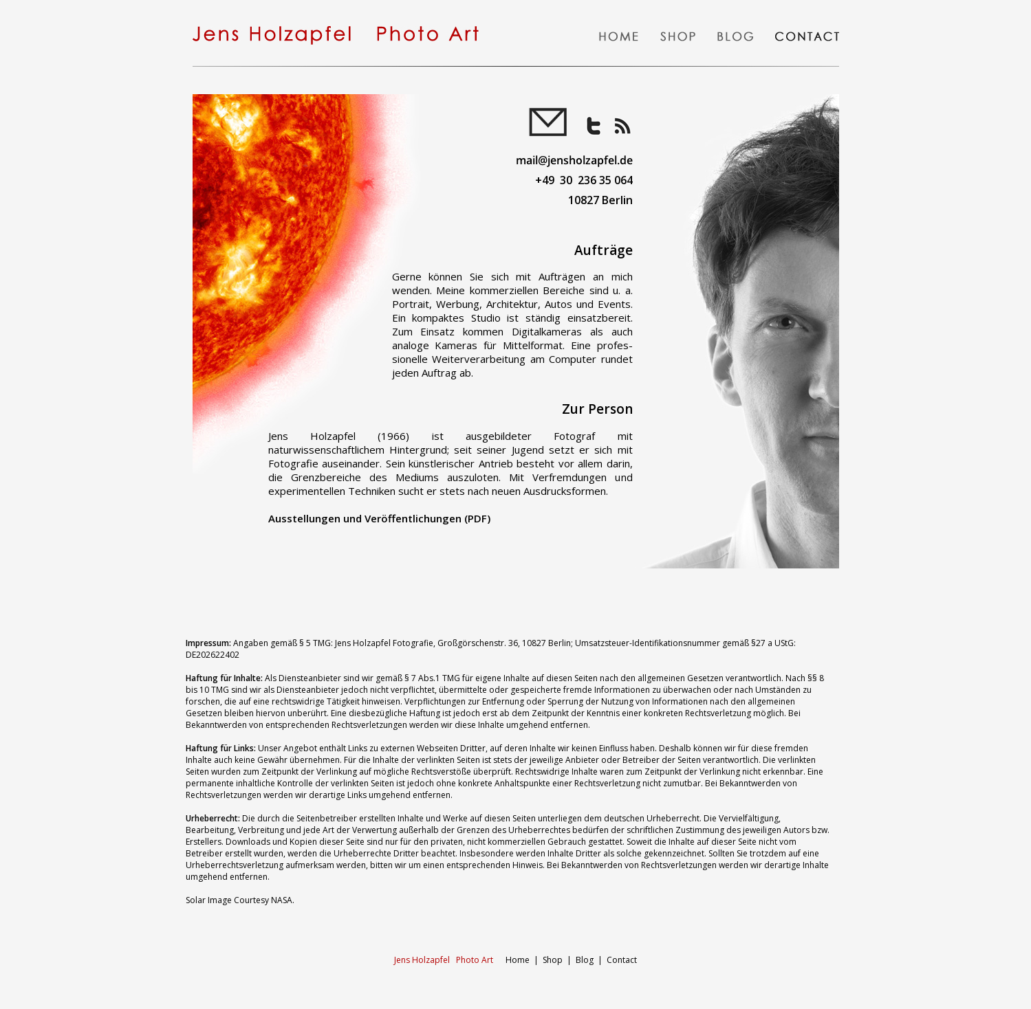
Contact (622, 960)
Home (463, 960)
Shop (553, 960)
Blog (585, 960)
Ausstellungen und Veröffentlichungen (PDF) (379, 518)
